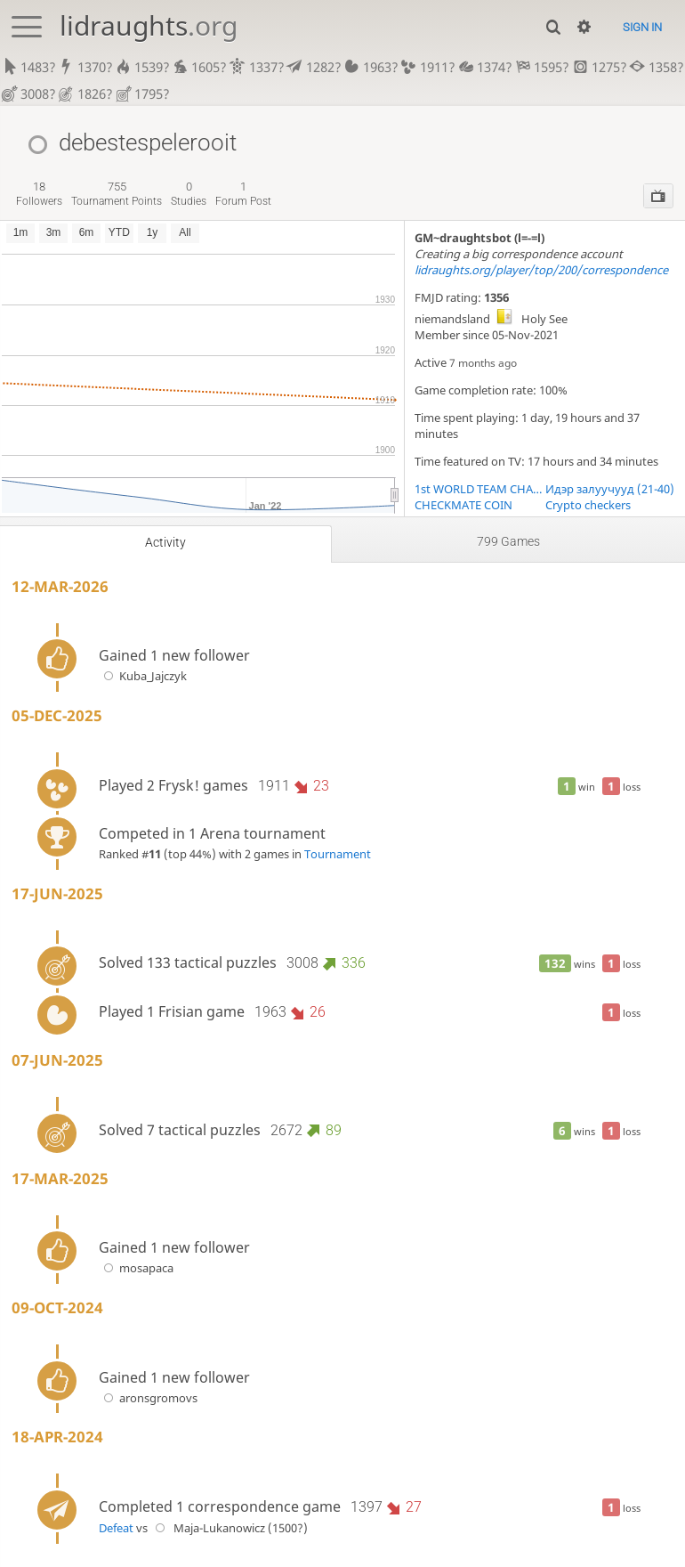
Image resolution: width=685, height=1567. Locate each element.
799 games (508, 541)
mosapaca (136, 1269)
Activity (165, 542)
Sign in (642, 27)
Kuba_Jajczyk (143, 676)
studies (188, 193)
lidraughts (149, 25)
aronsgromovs (148, 1398)
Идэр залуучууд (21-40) (609, 489)
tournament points (116, 193)
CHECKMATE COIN (463, 505)
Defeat (116, 1528)
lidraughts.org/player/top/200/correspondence (541, 270)
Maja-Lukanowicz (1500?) (229, 1528)
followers (39, 193)
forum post (243, 193)
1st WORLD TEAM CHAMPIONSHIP (480, 489)
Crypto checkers (588, 505)
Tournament (337, 854)
